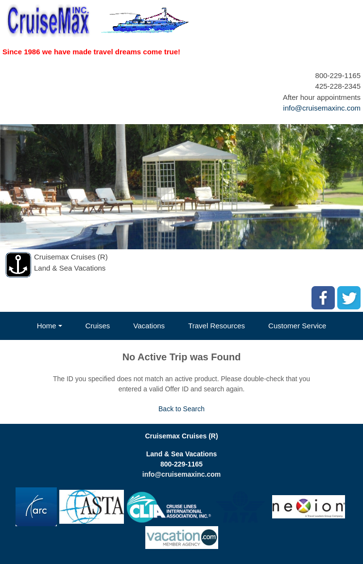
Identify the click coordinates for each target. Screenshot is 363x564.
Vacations (149, 326)
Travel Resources (216, 326)
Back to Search (181, 409)
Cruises (98, 326)
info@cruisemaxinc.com (322, 108)
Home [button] (46, 326)
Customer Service (297, 326)
